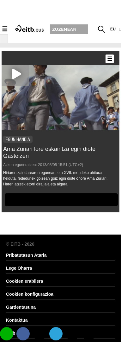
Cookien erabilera (24, 281)
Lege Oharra (19, 268)
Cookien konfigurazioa (29, 294)
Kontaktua (16, 320)
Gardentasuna (21, 307)
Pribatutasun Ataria (26, 255)
